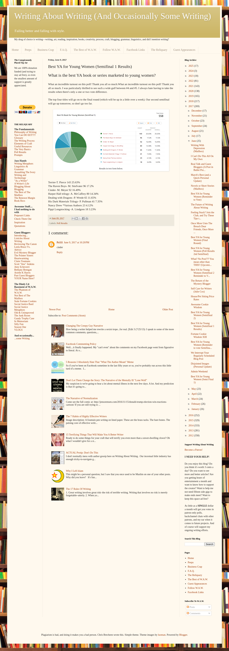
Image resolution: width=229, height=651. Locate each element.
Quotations (19, 226)
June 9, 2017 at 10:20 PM (76, 242)
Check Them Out (22, 219)
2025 (191, 66)
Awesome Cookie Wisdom (200, 306)
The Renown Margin (24, 198)
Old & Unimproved (24, 312)
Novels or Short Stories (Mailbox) (202, 187)
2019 (191, 96)
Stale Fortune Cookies (25, 301)
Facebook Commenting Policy (81, 344)
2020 (191, 91)
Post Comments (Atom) (74, 315)
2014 (191, 425)
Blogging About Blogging (22, 188)
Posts (191, 607)
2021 (191, 86)
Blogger (183, 634)
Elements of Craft (23, 143)
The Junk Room (22, 315)
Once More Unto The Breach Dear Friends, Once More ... (202, 228)
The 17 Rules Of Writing (78, 489)
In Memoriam (21, 321)
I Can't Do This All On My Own (202, 158)
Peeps (28, 49)
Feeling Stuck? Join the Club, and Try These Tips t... (202, 215)
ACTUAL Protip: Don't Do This (82, 452)
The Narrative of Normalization (82, 398)
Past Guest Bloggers (24, 275)
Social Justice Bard (23, 304)
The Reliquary (159, 49)
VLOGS (18, 330)
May (194, 389)
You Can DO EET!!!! (25, 135)
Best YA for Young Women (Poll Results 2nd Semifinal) (203, 251)
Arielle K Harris (22, 272)
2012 (191, 435)
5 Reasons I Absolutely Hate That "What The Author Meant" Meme (100, 362)
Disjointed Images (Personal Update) (201, 365)
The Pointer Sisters (23, 255)
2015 (191, 420)
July (193, 136)
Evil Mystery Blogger (25, 252)
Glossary (18, 138)
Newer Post (55, 309)
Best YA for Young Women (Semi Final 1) (202, 379)
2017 (191, 106)
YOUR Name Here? (24, 278)
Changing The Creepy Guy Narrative (84, 325)
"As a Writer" (21, 180)
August (195, 131)
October (195, 120)
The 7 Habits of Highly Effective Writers (86, 416)
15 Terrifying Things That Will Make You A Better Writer (94, 434)
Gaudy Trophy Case (24, 318)
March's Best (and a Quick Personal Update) (201, 178)
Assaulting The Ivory (24, 172)
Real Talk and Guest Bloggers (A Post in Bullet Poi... (202, 167)
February (196, 404)
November (197, 115)
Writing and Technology (20, 176)
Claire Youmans (22, 261)
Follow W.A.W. (111, 49)
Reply (60, 252)
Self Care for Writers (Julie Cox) (201, 290)
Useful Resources (23, 146)
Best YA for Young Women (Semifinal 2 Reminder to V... (202, 272)
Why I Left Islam (74, 471)
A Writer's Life (21, 183)
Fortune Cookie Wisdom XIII (199, 335)
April (194, 394)
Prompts (18, 155)
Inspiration (19, 222)
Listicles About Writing (21, 240)
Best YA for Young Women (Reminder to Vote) (202, 196)
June (194, 141)
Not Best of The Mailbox (22, 297)
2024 (191, 71)
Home (15, 49)
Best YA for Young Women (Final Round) (200, 240)
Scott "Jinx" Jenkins (24, 264)
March (195, 399)
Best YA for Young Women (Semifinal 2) (201, 315)
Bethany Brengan (23, 269)
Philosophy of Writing (25, 132)
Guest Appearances (184, 49)
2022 (191, 81)
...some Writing (22, 338)
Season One (20, 327)
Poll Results (62, 223)
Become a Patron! (193, 449)
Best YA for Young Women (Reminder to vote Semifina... (202, 345)
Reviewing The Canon (25, 244)
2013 (191, 430)
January (195, 409)
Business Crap (45, 49)
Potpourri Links (22, 215)
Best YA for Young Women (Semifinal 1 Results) (202, 326)
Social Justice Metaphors (21, 308)
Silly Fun (19, 324)
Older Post (168, 309)
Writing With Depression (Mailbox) (198, 148)
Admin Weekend (199, 371)
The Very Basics (22, 149)
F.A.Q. (64, 49)
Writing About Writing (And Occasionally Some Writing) (112, 16)
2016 (191, 415)
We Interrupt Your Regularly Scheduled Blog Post (202, 355)
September (197, 126)
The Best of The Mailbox (22, 193)
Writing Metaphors (23, 163)
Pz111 (60, 242)
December (196, 110)
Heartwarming (21, 258)
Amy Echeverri (22, 267)
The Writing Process (24, 140)
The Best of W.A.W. (85, 49)
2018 (191, 101)
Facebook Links (136, 49)
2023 (191, 76)
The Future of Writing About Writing (202, 206)
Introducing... (21, 235)
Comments (193, 613)
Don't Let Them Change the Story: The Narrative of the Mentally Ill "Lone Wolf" (106, 380)
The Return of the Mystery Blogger (200, 282)
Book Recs (19, 200)
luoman (162, 634)
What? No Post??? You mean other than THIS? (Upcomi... (202, 262)
